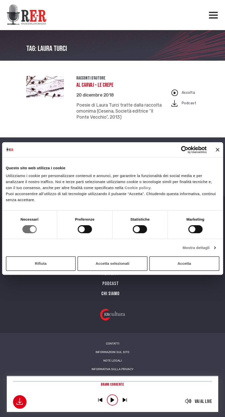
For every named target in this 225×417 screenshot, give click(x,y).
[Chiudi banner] (217, 149)
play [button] (112, 399)
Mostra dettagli (195, 247)
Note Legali (112, 360)
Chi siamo (110, 294)
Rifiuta (41, 263)
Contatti (112, 343)
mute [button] (188, 400)
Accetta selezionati (112, 263)
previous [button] (100, 400)
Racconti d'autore (90, 78)
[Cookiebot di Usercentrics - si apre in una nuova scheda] (184, 149)
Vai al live (203, 401)
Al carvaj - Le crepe (94, 85)
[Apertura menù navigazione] (213, 15)
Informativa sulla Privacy (112, 369)
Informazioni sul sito (112, 352)
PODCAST (110, 284)
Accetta (184, 263)
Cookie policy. (138, 188)
